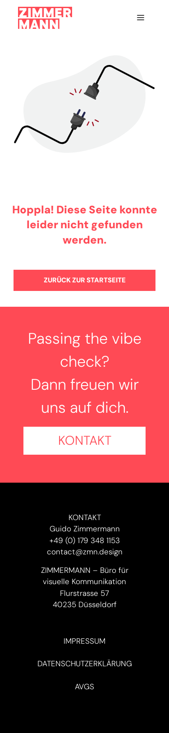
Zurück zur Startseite (85, 280)
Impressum (84, 641)
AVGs (84, 687)
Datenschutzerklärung (84, 663)
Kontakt (84, 440)
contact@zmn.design (85, 552)
